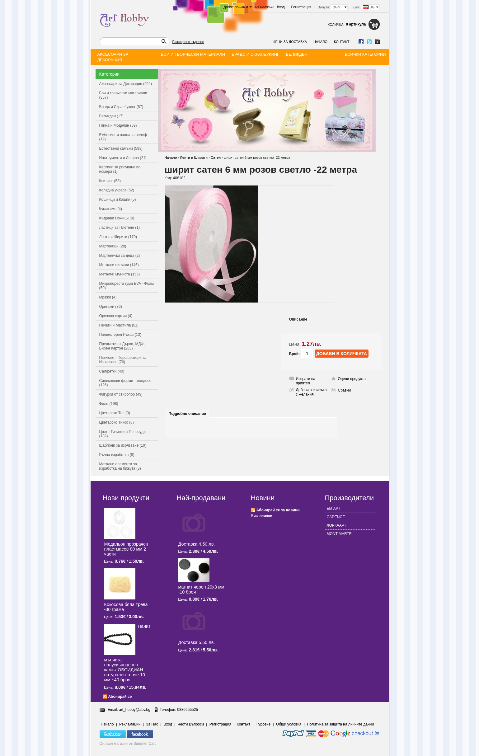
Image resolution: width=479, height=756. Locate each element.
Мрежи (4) (108, 297)
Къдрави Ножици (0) (116, 218)
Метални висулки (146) (119, 265)
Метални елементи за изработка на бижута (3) (120, 466)
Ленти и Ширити (194, 157)
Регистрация (301, 7)
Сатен (216, 157)
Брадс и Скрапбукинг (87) (121, 107)
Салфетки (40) (111, 371)
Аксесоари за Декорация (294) (125, 84)
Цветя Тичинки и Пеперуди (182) (122, 434)
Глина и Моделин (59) (118, 125)
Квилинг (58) (110, 181)
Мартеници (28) (112, 246)
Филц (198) (108, 403)
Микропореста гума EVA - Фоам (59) (126, 285)
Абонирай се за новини (278, 510)
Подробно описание (187, 413)
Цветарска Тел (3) (114, 413)
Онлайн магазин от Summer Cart (128, 743)
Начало (320, 42)
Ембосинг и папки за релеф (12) (123, 137)
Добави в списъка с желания (311, 392)
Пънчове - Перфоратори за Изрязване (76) (123, 359)
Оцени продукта (352, 379)
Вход (281, 7)
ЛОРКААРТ (336, 525)
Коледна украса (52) (116, 190)
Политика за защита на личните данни (340, 724)
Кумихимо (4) (110, 209)
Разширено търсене (188, 42)
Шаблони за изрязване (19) (123, 445)
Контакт (342, 42)
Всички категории (365, 54)
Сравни (344, 390)
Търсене (263, 724)
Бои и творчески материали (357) (123, 95)
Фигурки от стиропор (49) (121, 394)
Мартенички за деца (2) (119, 255)
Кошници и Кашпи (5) (117, 199)
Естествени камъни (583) (121, 148)
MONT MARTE (339, 534)
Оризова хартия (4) (116, 316)
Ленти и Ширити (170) (118, 237)
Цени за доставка (290, 42)
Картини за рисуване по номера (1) (120, 169)
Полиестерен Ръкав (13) (120, 334)
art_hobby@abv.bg (134, 709)
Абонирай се (120, 696)
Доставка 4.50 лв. (196, 544)
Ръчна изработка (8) (116, 455)
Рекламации (129, 724)
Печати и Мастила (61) (119, 325)
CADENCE (336, 517)
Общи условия (288, 724)
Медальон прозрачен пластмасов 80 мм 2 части (126, 549)
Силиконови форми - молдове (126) (125, 382)
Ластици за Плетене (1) (119, 227)
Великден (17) (111, 116)
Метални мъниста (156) (119, 274)
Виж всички (261, 516)
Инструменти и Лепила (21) (123, 158)
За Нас (152, 724)
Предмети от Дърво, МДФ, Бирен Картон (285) (122, 346)
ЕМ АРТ (333, 508)
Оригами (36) (110, 306)
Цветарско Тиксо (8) (116, 422)
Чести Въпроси (191, 724)
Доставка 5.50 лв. (196, 642)
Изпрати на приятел (306, 381)
